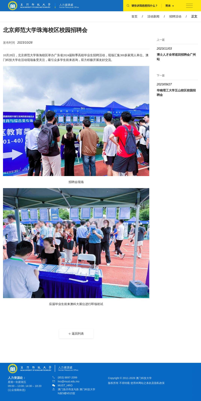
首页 (134, 16)
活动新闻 (153, 16)
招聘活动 (175, 16)
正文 (194, 16)
